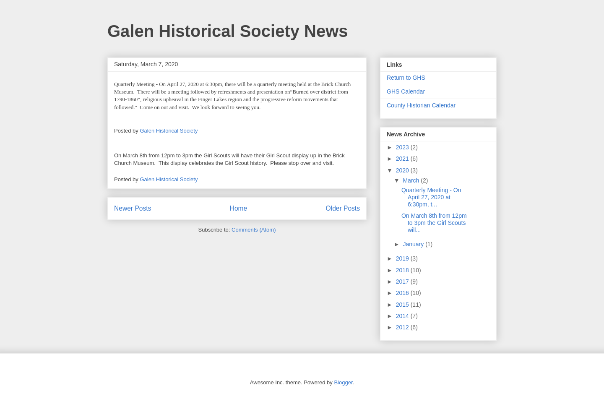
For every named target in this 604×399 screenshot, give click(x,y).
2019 (403, 258)
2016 (403, 292)
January (414, 244)
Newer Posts (132, 208)
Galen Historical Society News (227, 31)
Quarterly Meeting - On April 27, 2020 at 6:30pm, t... (431, 197)
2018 (403, 270)
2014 (403, 316)
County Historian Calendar (421, 105)
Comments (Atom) (254, 230)
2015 (403, 304)
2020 (403, 170)
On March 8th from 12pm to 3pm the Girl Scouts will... (434, 222)
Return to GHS (406, 77)
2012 (403, 327)
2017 (403, 281)
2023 (403, 147)
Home (238, 208)
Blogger (343, 382)
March (412, 180)
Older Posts (343, 208)
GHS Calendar (406, 91)
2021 (403, 158)
